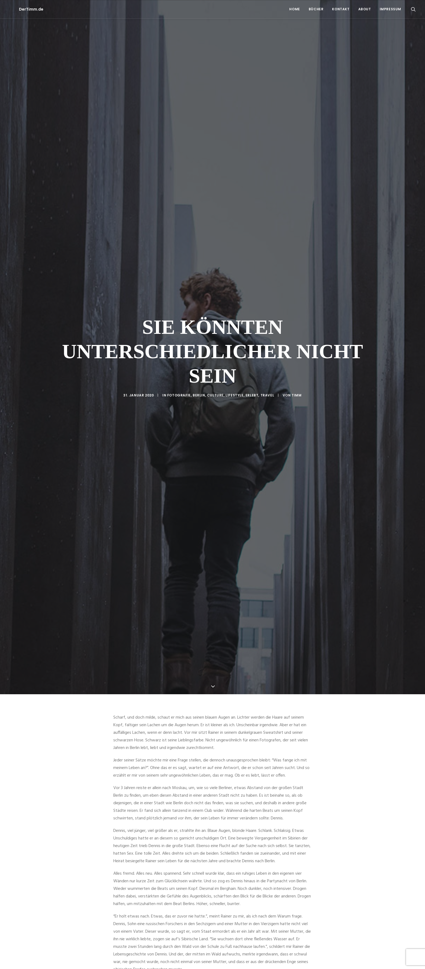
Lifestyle (234, 350)
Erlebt (252, 350)
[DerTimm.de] (21, 9)
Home (294, 9)
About (364, 9)
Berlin (199, 350)
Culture (215, 350)
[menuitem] (294, 9)
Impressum (390, 9)
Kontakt (340, 9)
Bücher (316, 9)
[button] (413, 9)
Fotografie (179, 350)
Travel (267, 350)
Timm (296, 350)
